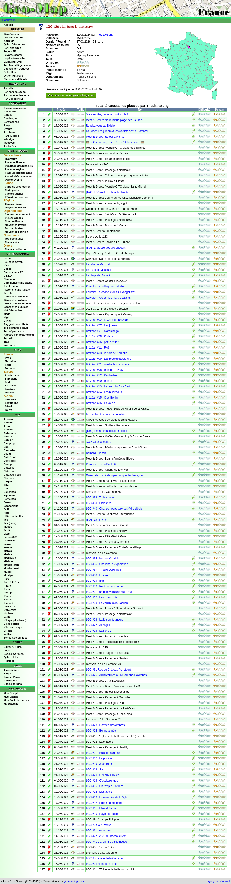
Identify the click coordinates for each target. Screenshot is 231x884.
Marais (8, 551)
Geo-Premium (12, 34)
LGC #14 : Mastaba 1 (99, 791)
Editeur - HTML (13, 647)
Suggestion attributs (16, 324)
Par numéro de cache (16, 95)
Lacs (7, 533)
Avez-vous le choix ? (98, 442)
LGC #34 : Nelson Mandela (102, 558)
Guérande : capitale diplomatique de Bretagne (114, 475)
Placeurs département (18, 172)
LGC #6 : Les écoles (98, 830)
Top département (14, 331)
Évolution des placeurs (19, 165)
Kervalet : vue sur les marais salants (108, 297)
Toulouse (10, 368)
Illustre (8, 526)
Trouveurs (11, 159)
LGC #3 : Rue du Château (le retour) (108, 669)
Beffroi (8, 436)
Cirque (8, 481)
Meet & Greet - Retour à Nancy (105, 136)
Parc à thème (11, 582)
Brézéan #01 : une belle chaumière (107, 364)
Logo (7, 650)
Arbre (7, 426)
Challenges (10, 118)
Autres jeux (11, 680)
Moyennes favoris (15, 207)
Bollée (7, 268)
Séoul (8, 406)
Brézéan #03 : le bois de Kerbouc (106, 353)
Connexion (9, 20)
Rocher (8, 596)
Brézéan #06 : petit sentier (102, 342)
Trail (6, 341)
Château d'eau (12, 474)
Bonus (8, 115)
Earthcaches (11, 122)
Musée (8, 571)
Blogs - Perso (12, 677)
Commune (10, 279)
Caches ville (12, 242)
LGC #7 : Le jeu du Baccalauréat (106, 836)
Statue (8, 599)
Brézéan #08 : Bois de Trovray (104, 369)
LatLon (8, 258)
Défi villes (10, 72)
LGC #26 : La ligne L (98, 630)
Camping (9, 443)
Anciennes (10, 111)
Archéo (8, 429)
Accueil (8, 24)
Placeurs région (14, 169)
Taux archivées (14, 228)
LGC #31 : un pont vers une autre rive (109, 591)
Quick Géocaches (14, 44)
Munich (9, 392)
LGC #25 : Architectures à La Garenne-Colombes (116, 675)
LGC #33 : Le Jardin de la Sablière (107, 603)
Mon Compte (11, 693)
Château (9, 471)
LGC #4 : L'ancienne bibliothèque (106, 841)
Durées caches (14, 217)
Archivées (10, 146)
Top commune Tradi (16, 327)
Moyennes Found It (16, 231)
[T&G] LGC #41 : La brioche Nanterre (109, 192)
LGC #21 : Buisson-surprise (103, 752)
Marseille (10, 361)
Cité (6, 485)
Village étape (11, 623)
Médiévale (10, 557)
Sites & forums (13, 684)
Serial (7, 320)
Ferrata (8, 293)
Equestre (9, 495)
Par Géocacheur (13, 98)
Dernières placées (15, 108)
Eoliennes (10, 492)
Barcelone (11, 378)
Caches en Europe (16, 249)
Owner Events (13, 179)
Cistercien (10, 478)
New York (10, 399)
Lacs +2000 (10, 537)
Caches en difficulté (16, 79)
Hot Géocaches (13, 310)
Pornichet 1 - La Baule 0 (101, 464)
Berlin (8, 382)
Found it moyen (13, 261)
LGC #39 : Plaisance (98, 503)
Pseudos (9, 660)
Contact (225, 881)
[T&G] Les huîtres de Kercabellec (106, 431)
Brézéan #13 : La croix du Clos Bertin (109, 386)
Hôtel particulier (13, 516)
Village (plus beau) (15, 620)
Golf (6, 509)
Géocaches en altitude (17, 303)
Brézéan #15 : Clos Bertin (102, 397)
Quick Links (11, 657)
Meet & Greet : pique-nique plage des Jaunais (114, 120)
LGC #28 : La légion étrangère (104, 619)
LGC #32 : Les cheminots (101, 597)
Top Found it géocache (18, 65)
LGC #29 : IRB (95, 580)
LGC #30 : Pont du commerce (104, 586)
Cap (6, 446)
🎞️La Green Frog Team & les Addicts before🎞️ (115, 142)
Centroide (10, 460)
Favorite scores (13, 54)
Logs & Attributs (14, 653)
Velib (7, 616)
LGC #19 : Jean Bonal (99, 764)
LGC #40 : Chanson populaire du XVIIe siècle (114, 508)
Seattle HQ (11, 403)
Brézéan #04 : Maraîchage (102, 331)
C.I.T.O (8, 275)
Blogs (7, 673)
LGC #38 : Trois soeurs (100, 497)
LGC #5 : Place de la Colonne (104, 858)
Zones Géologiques (15, 637)
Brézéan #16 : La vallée (100, 403)
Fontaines (10, 499)
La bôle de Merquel (98, 264)
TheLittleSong (104, 34)
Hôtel (7, 512)
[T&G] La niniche (96, 519)
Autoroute (10, 433)
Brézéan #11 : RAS (98, 347)
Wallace (8, 634)
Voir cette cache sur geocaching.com (70, 95)
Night (7, 317)
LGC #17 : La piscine (99, 758)
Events (8, 128)
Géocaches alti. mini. (16, 296)
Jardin (7, 530)
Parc (6, 578)
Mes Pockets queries (16, 700)
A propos (212, 881)
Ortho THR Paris (14, 75)
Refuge (8, 592)
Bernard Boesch (96, 453)
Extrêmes (9, 132)
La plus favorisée (14, 58)
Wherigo (9, 139)
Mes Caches (11, 696)
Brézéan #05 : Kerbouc (100, 336)
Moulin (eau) (11, 564)
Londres (10, 389)
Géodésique (11, 505)
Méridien (9, 561)
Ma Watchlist (11, 703)
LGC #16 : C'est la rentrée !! (103, 780)
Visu (6, 265)
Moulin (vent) (11, 568)
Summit (8, 603)
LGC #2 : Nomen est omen (102, 863)
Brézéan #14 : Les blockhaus (104, 392)
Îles (6, 519)
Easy (7, 125)
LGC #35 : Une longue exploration (107, 564)
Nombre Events (14, 221)
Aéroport (9, 419)
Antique (8, 422)
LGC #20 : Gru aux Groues (102, 775)
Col (6, 488)
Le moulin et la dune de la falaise (106, 414)
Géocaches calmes (15, 300)
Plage (7, 589)
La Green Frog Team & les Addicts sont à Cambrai (117, 131)
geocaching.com (74, 881)
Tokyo (8, 409)
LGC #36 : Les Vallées (99, 575)
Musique (9, 575)
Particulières (11, 135)
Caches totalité (14, 193)
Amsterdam (12, 375)
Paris (8, 364)
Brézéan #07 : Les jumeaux (103, 325)
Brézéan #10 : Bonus (99, 381)
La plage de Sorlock (98, 275)
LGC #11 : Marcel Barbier (101, 808)
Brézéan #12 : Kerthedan (101, 375)
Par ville (8, 88)
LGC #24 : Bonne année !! (102, 730)
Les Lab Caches (13, 37)
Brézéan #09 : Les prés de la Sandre (108, 358)
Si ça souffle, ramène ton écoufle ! (107, 114)
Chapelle (9, 467)
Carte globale (13, 190)
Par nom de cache (15, 91)
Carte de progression (18, 186)
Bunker (8, 440)
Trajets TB (10, 51)
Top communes (14, 238)
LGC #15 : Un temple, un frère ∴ (106, 786)
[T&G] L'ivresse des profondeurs (106, 247)
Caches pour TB (13, 272)
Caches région (13, 204)
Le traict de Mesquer (98, 270)
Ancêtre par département (19, 334)
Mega (7, 313)
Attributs (9, 41)
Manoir (8, 547)
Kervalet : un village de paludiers (106, 286)
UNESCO (9, 606)
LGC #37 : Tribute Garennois (103, 569)
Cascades (10, 450)
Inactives (9, 142)
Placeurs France (15, 162)
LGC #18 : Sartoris (97, 769)
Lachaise (9, 540)
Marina (8, 554)
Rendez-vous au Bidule (100, 125)
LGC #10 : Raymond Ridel (102, 814)
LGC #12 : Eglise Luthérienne (104, 802)
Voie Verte (10, 345)
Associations (11, 670)
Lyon (8, 357)
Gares (7, 502)
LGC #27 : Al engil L (98, 625)
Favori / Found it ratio (17, 289)
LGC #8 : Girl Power (98, 825)
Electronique (11, 286)
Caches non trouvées (16, 68)
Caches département (17, 214)
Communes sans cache (18, 282)
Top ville (9, 338)
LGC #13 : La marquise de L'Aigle (107, 797)
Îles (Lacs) (10, 523)
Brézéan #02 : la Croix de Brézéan (107, 319)
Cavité (7, 453)
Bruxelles (10, 385)
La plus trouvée (13, 61)
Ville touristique (13, 627)
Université (10, 610)
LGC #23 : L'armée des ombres (105, 725)
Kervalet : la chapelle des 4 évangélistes (110, 292)
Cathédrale (10, 457)
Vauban (8, 613)
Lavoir (7, 544)
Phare (7, 585)
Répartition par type (17, 197)
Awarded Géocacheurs (18, 176)
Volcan (8, 630)
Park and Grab (12, 47)
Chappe (8, 464)
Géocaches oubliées (16, 307)
